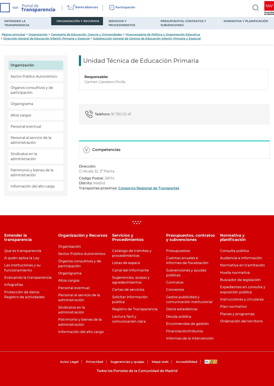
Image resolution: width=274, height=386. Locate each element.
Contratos (174, 282)
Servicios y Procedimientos (122, 23)
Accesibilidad (186, 362)
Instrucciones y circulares (242, 299)
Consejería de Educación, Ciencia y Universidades (86, 34)
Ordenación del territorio (241, 321)
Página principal (13, 34)
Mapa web (160, 362)
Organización (38, 34)
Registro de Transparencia (135, 309)
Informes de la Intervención (190, 338)
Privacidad (94, 362)
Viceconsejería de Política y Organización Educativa (162, 34)
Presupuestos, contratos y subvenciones (183, 23)
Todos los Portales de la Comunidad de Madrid (137, 371)
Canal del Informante (130, 270)
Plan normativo (233, 307)
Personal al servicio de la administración (31, 140)
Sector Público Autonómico (34, 76)
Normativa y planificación (246, 21)
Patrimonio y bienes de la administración (32, 172)
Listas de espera (126, 263)
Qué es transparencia (22, 251)
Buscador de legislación (240, 280)
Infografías (13, 285)
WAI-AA (211, 362)
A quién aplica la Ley (21, 258)
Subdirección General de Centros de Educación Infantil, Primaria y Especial (147, 38)
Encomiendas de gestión (187, 324)
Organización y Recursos (77, 21)
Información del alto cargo (33, 186)
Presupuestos (178, 251)
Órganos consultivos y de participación (32, 90)
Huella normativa (235, 273)
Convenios (175, 290)
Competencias (106, 149)
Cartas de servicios (128, 290)
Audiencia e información (241, 258)
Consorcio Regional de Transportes (148, 188)
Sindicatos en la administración (24, 156)
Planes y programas (237, 314)
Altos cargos (21, 115)
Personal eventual (26, 126)
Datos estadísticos (181, 309)
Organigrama (22, 104)
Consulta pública (234, 251)
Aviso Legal (69, 362)
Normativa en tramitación (242, 265)
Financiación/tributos (184, 331)
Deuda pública (178, 317)
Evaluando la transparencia (28, 278)
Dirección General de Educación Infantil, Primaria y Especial (46, 38)
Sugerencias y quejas (127, 362)
